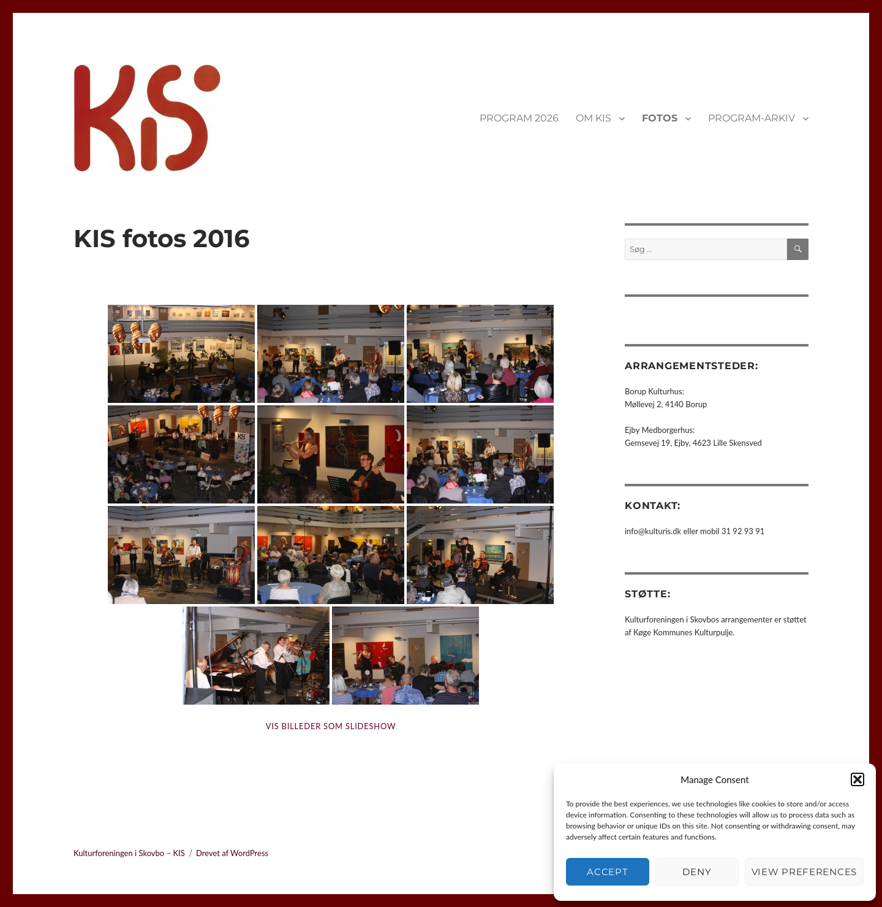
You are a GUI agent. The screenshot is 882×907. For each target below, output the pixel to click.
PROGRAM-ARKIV (751, 118)
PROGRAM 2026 (519, 118)
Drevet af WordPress (232, 853)
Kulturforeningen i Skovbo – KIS (129, 853)
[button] (857, 779)
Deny (696, 872)
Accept (607, 872)
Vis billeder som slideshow (331, 726)
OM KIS (593, 118)
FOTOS (659, 118)
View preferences (804, 872)
